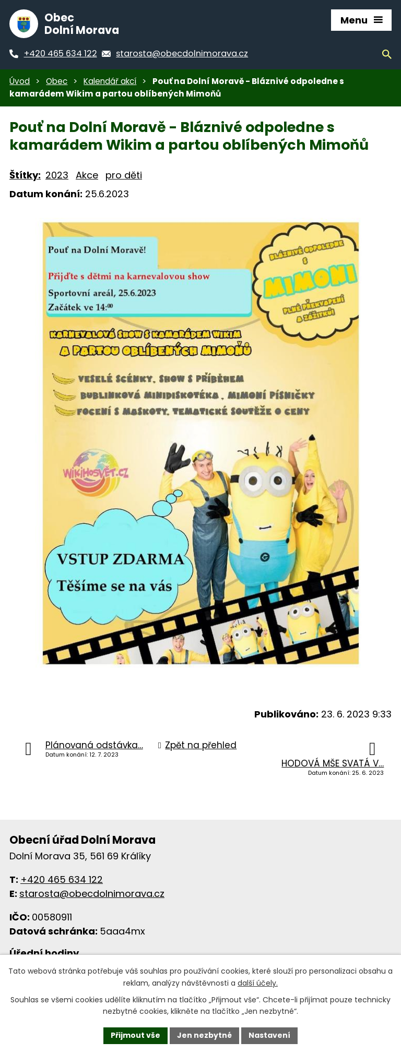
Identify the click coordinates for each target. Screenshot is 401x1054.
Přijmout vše (135, 1035)
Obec (56, 81)
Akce (87, 175)
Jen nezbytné (204, 1035)
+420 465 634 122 (61, 879)
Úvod (19, 81)
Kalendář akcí (110, 81)
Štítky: (25, 175)
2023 (56, 175)
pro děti (123, 175)
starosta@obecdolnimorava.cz (91, 893)
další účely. (258, 983)
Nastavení (269, 1035)
